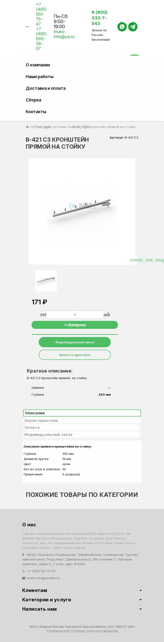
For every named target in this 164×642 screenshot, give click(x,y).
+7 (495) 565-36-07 (41, 38)
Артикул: (117, 137)
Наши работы (39, 76)
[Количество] (75, 314)
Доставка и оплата (46, 88)
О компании (38, 64)
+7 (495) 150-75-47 (41, 14)
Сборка (33, 99)
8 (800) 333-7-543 (100, 18)
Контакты (36, 111)
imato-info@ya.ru (64, 34)
